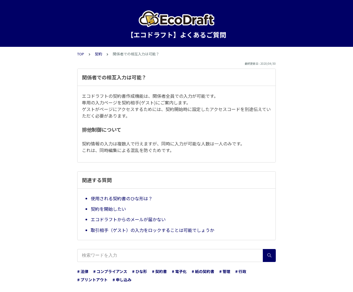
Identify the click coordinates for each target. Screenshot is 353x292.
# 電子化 (179, 271)
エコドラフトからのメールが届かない (128, 219)
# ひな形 (139, 271)
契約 (98, 53)
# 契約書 (159, 271)
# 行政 (240, 271)
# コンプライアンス (110, 271)
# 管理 (224, 271)
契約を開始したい (108, 209)
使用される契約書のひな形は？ (122, 198)
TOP (80, 53)
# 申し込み (122, 279)
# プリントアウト (92, 279)
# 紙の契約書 (203, 271)
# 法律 (82, 271)
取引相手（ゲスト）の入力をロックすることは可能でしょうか (152, 230)
